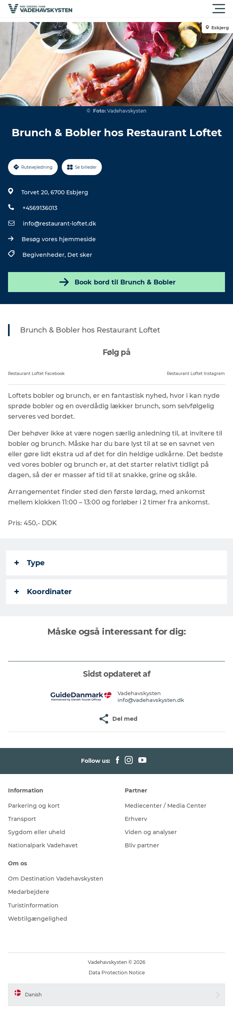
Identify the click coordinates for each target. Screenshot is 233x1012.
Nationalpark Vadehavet (43, 845)
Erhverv (136, 819)
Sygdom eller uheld (36, 832)
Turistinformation (33, 905)
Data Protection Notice (117, 973)
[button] (152, 9)
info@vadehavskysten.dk (151, 700)
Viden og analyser (151, 832)
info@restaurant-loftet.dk (59, 223)
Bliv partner (142, 845)
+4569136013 (39, 208)
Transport (22, 819)
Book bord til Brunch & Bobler (117, 282)
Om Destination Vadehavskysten (55, 878)
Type (29, 562)
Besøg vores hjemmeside (59, 239)
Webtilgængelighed (37, 918)
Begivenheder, (44, 254)
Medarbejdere (28, 891)
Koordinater (43, 591)
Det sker (79, 254)
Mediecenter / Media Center (166, 805)
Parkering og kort (34, 805)
